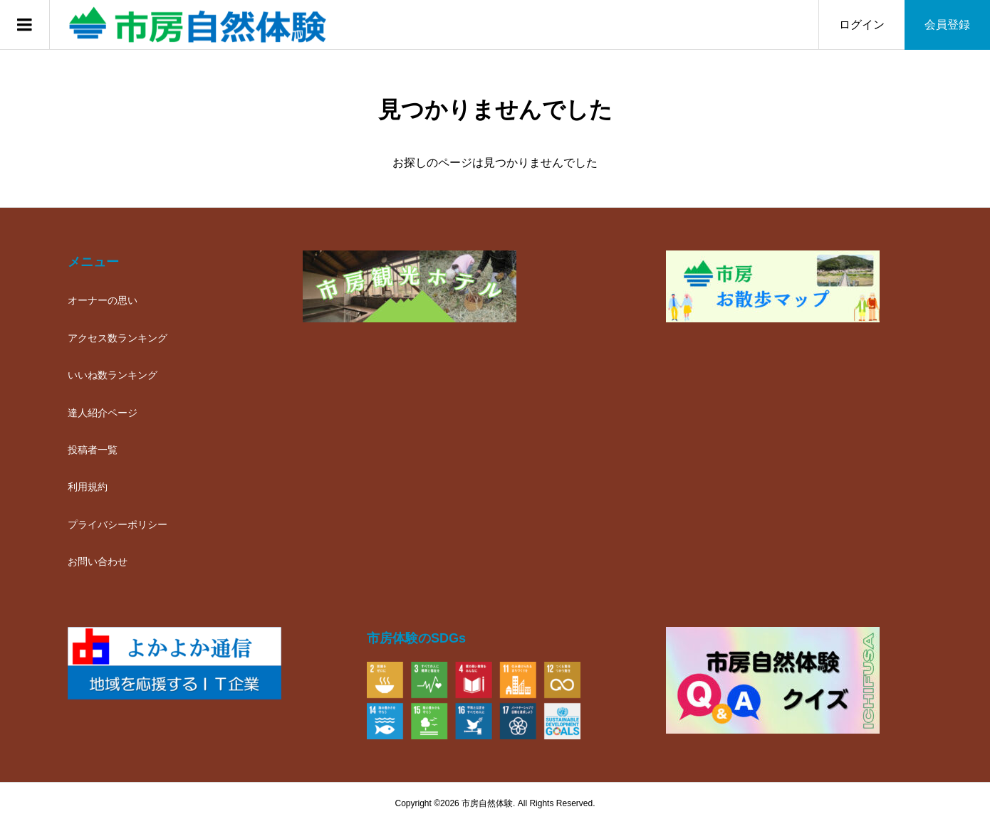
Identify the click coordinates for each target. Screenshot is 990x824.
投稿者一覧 (93, 449)
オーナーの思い (102, 300)
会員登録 (947, 25)
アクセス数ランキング (117, 338)
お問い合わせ (97, 561)
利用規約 (88, 486)
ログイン (862, 25)
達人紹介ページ (102, 412)
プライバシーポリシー (117, 524)
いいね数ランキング (112, 375)
